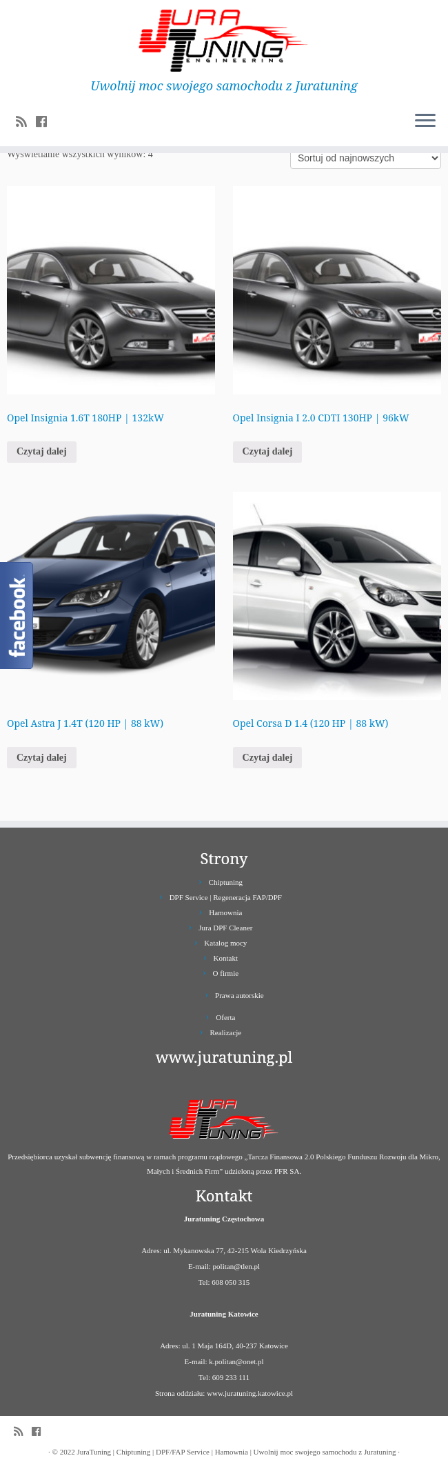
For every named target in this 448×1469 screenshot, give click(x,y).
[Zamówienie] (365, 158)
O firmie (226, 973)
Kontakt (226, 958)
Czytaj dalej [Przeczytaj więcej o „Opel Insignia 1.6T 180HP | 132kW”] (42, 451)
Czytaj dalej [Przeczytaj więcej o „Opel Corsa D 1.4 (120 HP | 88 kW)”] (268, 757)
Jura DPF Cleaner (225, 927)
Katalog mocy (225, 943)
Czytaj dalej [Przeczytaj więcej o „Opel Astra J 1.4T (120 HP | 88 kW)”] (42, 757)
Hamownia (225, 912)
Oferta (225, 1017)
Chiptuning (226, 882)
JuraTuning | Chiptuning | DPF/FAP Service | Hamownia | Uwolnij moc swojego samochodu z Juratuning (236, 1452)
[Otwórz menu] (425, 121)
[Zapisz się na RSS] (26, 122)
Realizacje (225, 1032)
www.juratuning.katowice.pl (250, 1393)
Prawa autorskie (239, 995)
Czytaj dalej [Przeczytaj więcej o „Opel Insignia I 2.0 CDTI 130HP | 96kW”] (268, 451)
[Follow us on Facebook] (46, 122)
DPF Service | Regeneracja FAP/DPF (226, 897)
